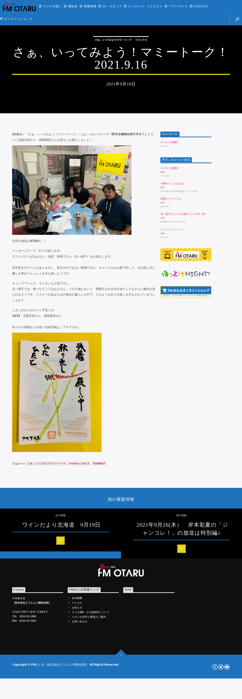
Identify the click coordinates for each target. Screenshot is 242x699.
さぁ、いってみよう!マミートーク (113, 96)
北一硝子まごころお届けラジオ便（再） (183, 338)
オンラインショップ (18, 18)
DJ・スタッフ (112, 6)
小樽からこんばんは (172, 308)
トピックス (141, 96)
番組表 (73, 6)
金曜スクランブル (170, 323)
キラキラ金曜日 (169, 267)
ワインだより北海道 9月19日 (61, 649)
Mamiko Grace (79, 588)
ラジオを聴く (52, 6)
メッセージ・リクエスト (145, 6)
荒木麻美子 (99, 588)
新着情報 (90, 6)
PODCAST (201, 6)
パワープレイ (178, 6)
